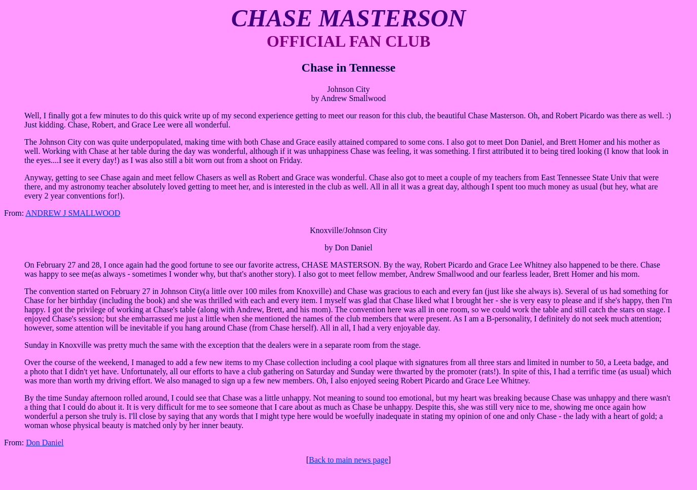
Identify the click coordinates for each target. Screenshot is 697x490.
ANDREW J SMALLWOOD (72, 213)
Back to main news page (348, 459)
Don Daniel (44, 442)
